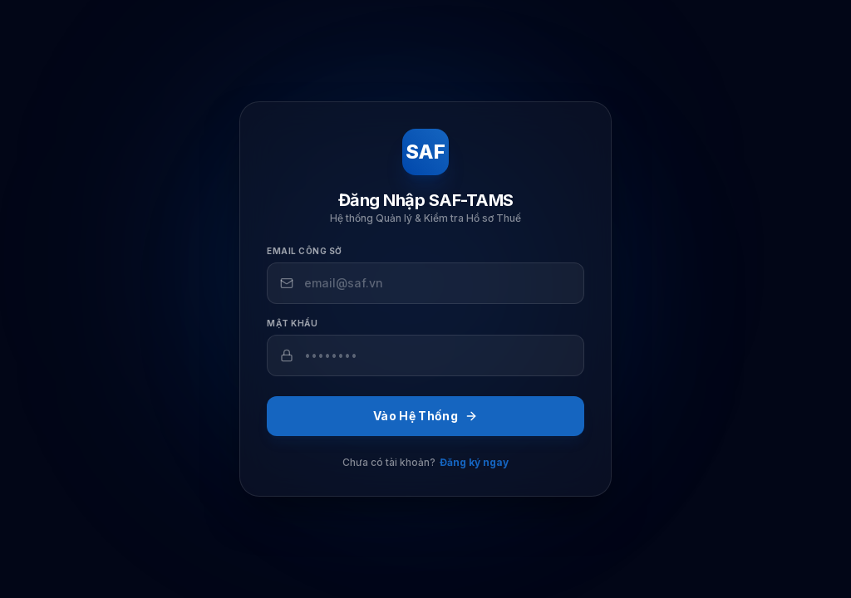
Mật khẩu (292, 323)
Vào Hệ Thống (425, 416)
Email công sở (304, 251)
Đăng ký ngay (474, 462)
